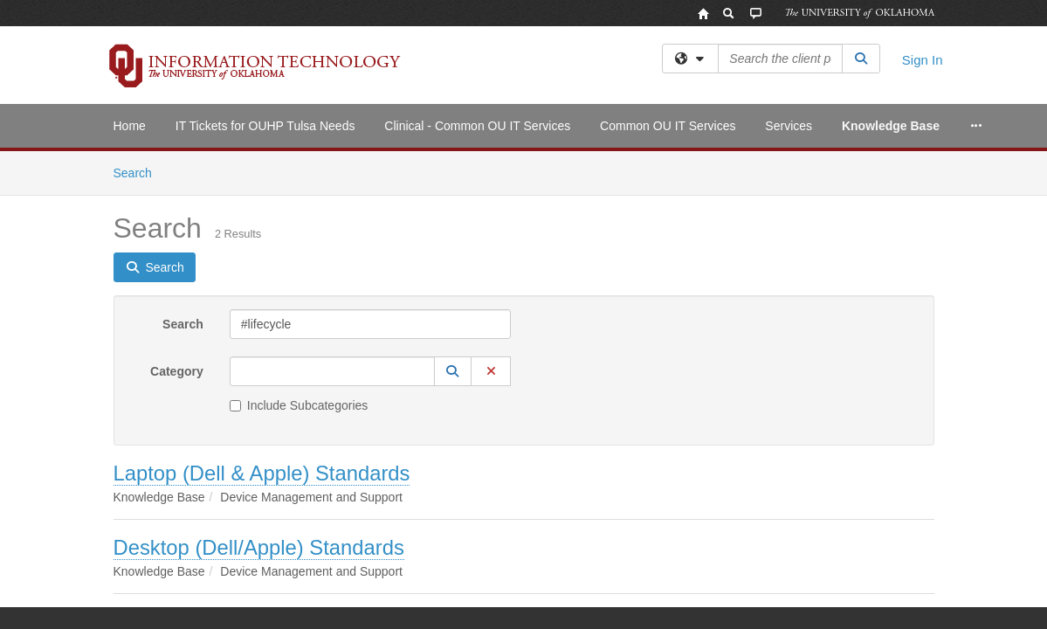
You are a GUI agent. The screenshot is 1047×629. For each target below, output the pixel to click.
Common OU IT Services (667, 126)
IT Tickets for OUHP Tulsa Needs (265, 126)
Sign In (922, 59)
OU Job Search (408, 588)
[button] (453, 220)
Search (182, 173)
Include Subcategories (299, 254)
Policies (498, 588)
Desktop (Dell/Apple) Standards (259, 396)
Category (176, 220)
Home (130, 126)
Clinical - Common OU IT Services (477, 126)
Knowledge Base (891, 126)
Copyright (674, 588)
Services (788, 126)
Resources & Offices (782, 588)
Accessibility (142, 588)
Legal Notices (583, 588)
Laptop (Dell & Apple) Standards (262, 322)
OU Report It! (902, 588)
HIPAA (320, 588)
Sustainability (239, 588)
